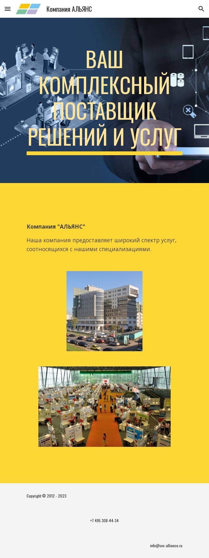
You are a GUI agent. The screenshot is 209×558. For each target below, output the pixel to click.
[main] (104, 100)
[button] (7, 8)
